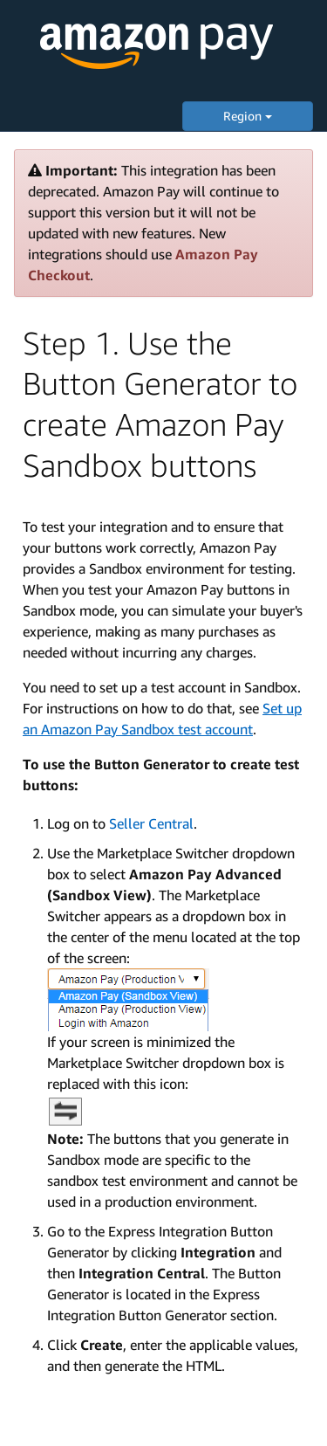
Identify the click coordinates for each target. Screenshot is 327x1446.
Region (247, 115)
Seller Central (151, 823)
